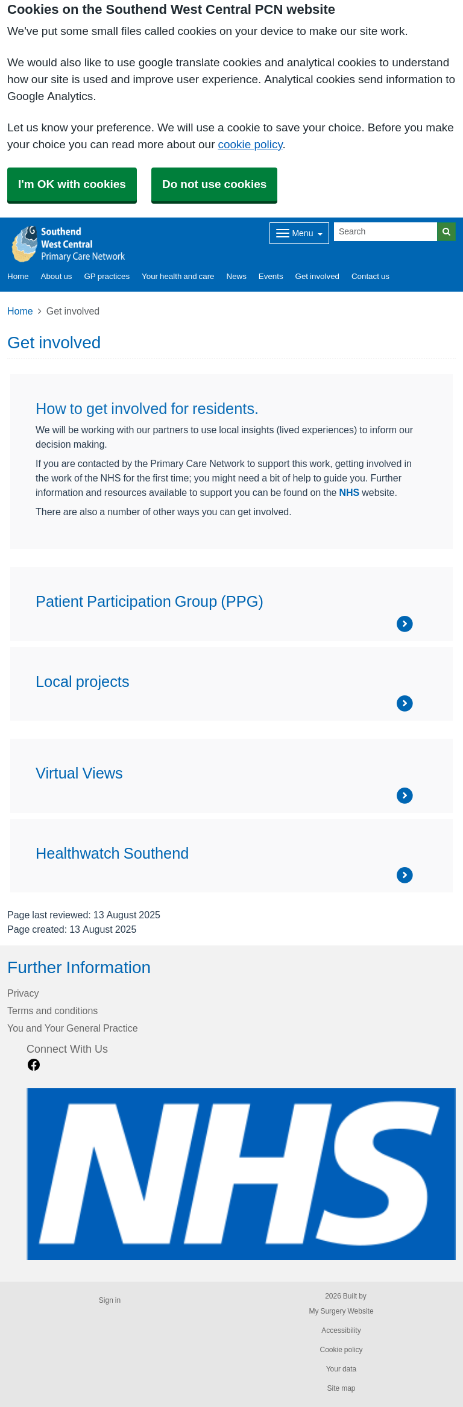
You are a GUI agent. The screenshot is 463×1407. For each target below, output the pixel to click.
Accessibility (341, 1330)
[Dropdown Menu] (299, 233)
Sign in (110, 1300)
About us (56, 276)
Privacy (23, 993)
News (237, 276)
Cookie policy (341, 1349)
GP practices (107, 276)
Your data (341, 1369)
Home (20, 311)
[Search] (386, 231)
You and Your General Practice (72, 1028)
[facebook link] (34, 1065)
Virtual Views (79, 773)
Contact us (370, 276)
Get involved (317, 276)
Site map (341, 1388)
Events (271, 276)
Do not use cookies (214, 184)
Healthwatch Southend (112, 853)
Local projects (83, 681)
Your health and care (178, 276)
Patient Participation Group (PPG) (149, 601)
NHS (349, 492)
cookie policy (250, 144)
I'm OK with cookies (72, 184)
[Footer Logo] (241, 1174)
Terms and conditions (52, 1010)
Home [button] (18, 276)
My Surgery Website (341, 1311)
